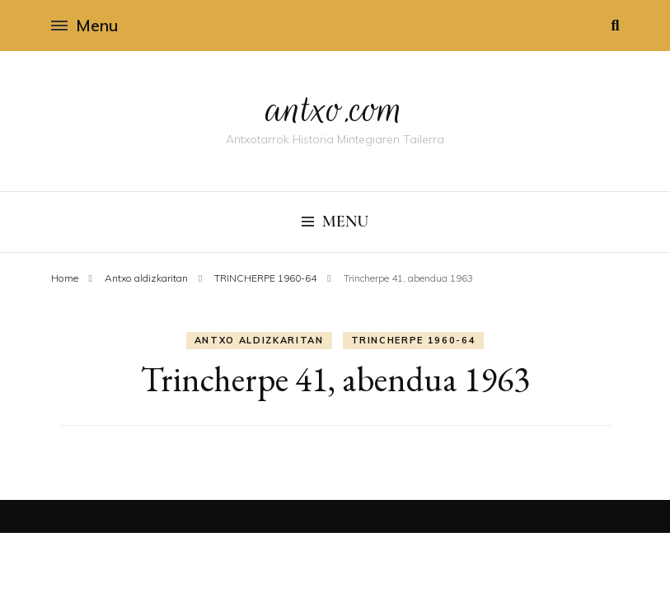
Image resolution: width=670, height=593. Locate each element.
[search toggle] (615, 25)
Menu (84, 25)
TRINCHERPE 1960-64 (413, 340)
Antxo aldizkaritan (259, 340)
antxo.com (335, 109)
